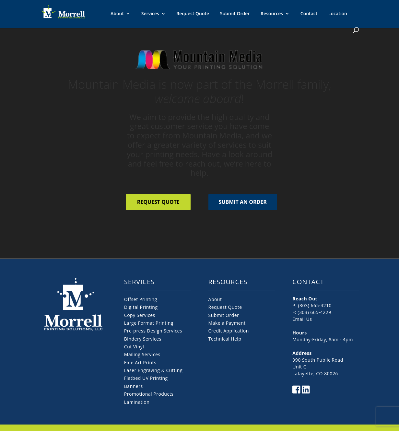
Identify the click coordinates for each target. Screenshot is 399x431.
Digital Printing (141, 307)
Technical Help (224, 339)
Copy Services (139, 315)
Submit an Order (243, 201)
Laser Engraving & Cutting (153, 370)
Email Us (302, 319)
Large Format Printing (148, 323)
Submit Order (235, 13)
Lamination (136, 402)
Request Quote (192, 13)
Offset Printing (140, 299)
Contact (308, 13)
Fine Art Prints (140, 362)
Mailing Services (142, 354)
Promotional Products (149, 394)
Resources (272, 14)
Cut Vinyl (134, 347)
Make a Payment (227, 323)
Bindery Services (142, 339)
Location (337, 13)
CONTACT (308, 281)
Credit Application (228, 331)
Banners (133, 386)
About (117, 14)
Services (150, 14)
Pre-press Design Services (153, 331)
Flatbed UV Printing (146, 378)
